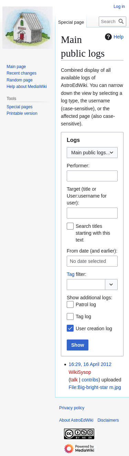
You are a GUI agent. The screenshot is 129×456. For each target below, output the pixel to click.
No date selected (88, 261)
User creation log (94, 328)
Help (113, 36)
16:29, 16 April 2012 (89, 364)
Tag (71, 274)
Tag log (83, 316)
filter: (76, 274)
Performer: (78, 165)
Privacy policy (71, 407)
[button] (111, 284)
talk (74, 379)
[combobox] (92, 152)
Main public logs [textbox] (88, 152)
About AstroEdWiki (76, 420)
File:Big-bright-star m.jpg (94, 387)
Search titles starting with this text (93, 233)
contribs (90, 379)
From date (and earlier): (92, 251)
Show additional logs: (89, 297)
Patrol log (86, 304)
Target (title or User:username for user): (87, 195)
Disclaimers (108, 420)
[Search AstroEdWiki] (112, 21)
